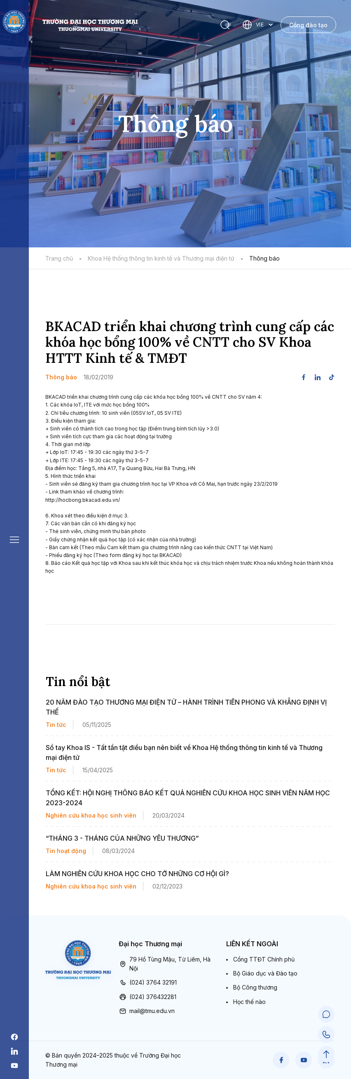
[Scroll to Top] (326, 1054)
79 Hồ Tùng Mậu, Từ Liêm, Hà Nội (165, 964)
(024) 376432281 (147, 996)
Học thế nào (249, 1001)
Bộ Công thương (255, 987)
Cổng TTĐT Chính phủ (264, 959)
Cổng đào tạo (308, 24)
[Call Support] (326, 1034)
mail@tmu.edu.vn (147, 1011)
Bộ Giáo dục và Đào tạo (265, 973)
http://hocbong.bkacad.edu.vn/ (82, 500)
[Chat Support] (326, 1014)
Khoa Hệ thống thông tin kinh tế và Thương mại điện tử (161, 258)
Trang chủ (59, 258)
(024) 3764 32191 (148, 982)
